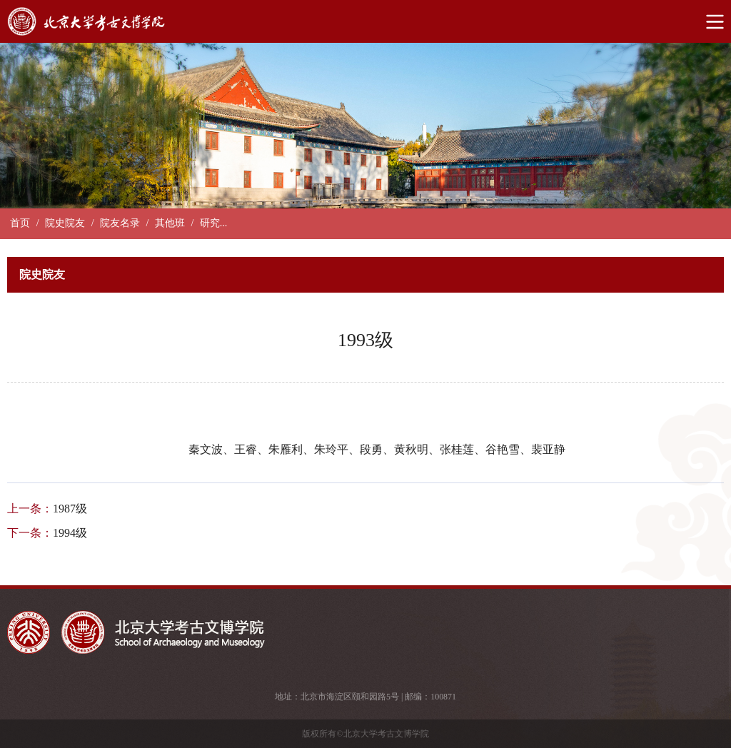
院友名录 (120, 223)
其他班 (170, 223)
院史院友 (65, 223)
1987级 (70, 508)
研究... (214, 223)
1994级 (70, 533)
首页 (20, 223)
